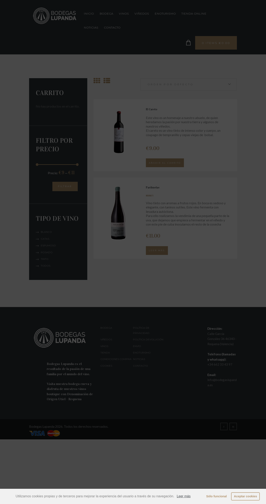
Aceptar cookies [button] (245, 496)
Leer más (184, 496)
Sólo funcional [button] (216, 496)
